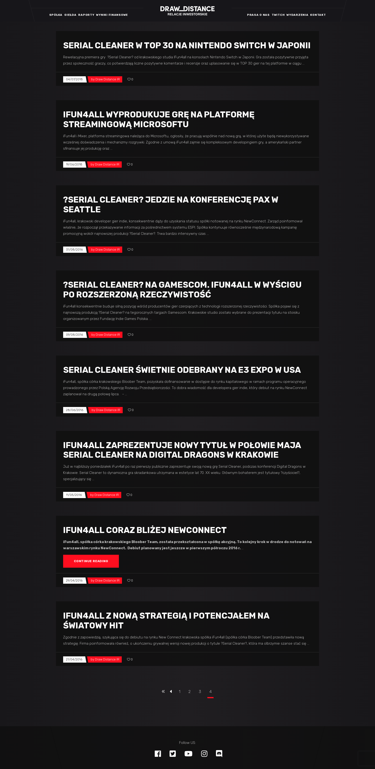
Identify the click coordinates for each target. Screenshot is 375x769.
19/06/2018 (74, 164)
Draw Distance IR (107, 79)
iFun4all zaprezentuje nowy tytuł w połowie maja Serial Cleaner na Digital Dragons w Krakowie (182, 450)
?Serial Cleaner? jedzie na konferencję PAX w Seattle (170, 204)
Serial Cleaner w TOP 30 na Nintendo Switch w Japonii (187, 45)
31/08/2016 (74, 249)
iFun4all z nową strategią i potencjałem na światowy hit (166, 621)
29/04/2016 (74, 580)
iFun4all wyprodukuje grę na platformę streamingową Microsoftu (158, 119)
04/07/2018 (74, 79)
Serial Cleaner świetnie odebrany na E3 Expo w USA (182, 370)
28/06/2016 (74, 410)
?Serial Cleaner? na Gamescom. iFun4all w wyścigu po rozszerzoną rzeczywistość (182, 290)
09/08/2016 (74, 334)
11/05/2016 (74, 495)
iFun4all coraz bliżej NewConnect (145, 530)
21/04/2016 (74, 659)
